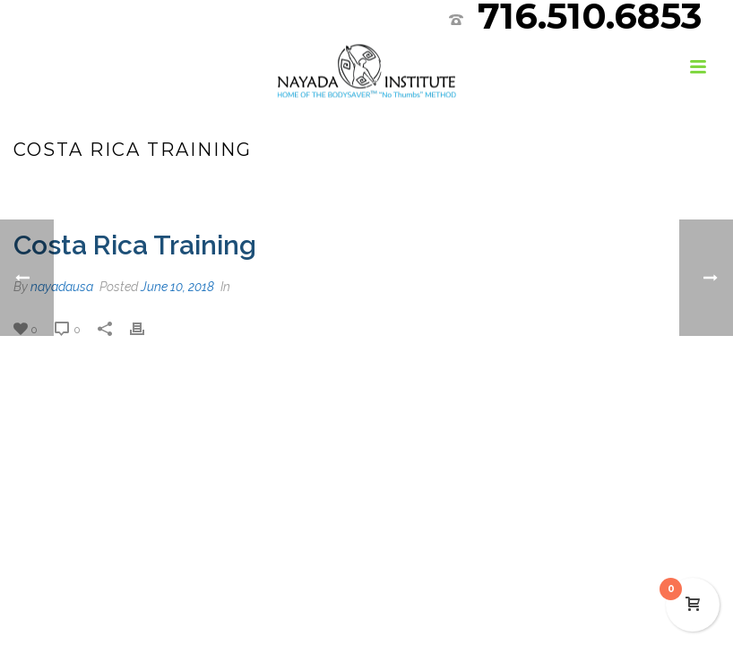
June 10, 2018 (177, 287)
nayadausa (61, 287)
